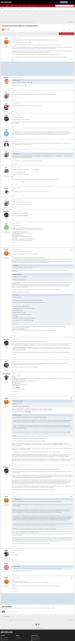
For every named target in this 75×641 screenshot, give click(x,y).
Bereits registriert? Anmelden (53, 2)
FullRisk (6, 550)
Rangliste (32, 8)
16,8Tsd (6, 571)
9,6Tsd (6, 158)
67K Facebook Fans (35, 637)
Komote (6, 188)
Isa (6, 92)
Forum (7, 6)
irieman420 (6, 211)
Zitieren (15, 88)
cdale (6, 223)
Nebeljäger (6, 77)
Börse (16, 5)
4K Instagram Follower (35, 638)
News (3, 5)
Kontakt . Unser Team (4, 638)
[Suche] (61, 6)
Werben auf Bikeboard (4, 639)
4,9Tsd (6, 196)
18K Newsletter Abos (35, 639)
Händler (29, 5)
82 (6, 231)
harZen (7, 28)
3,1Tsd (6, 85)
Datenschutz (18, 637)
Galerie (13, 8)
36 (6, 137)
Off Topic (12, 30)
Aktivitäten (34, 5)
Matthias (6, 563)
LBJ (6, 167)
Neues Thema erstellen (53, 33)
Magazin (11, 5)
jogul (6, 103)
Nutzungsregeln (18, 638)
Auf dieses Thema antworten (66, 33)
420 (6, 45)
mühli (6, 129)
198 (6, 381)
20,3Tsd (6, 111)
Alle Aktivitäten (7, 8)
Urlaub (24, 5)
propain (6, 115)
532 (6, 557)
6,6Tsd (6, 175)
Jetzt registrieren (64, 2)
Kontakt (37, 626)
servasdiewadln (6, 373)
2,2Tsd (6, 218)
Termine (20, 5)
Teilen (63, 29)
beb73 (6, 361)
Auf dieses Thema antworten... (13, 611)
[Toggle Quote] (13, 80)
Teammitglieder (19, 8)
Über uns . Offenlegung (5, 637)
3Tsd (6, 122)
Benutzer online (26, 8)
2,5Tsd (6, 369)
